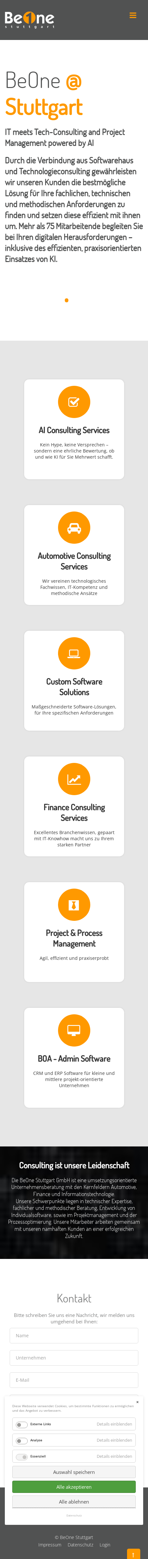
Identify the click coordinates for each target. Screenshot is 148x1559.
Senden (74, 1452)
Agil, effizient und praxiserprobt (74, 958)
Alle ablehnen (74, 1406)
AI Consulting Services (74, 429)
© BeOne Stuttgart (74, 1537)
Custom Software (74, 681)
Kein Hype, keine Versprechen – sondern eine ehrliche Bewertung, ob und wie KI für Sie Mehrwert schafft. (74, 451)
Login (105, 1545)
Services (74, 566)
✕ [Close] (137, 1307)
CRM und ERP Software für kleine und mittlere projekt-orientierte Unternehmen (74, 1079)
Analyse (36, 1345)
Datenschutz (80, 1545)
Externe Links (40, 1329)
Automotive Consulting (74, 555)
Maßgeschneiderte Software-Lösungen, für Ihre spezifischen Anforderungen (74, 710)
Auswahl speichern (74, 1377)
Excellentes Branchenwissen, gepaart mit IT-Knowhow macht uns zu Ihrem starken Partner (74, 838)
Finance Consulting (74, 807)
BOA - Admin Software (74, 1058)
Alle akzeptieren (74, 1391)
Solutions (74, 692)
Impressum (49, 1545)
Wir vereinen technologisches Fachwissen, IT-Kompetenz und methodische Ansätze (74, 587)
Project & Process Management (74, 938)
